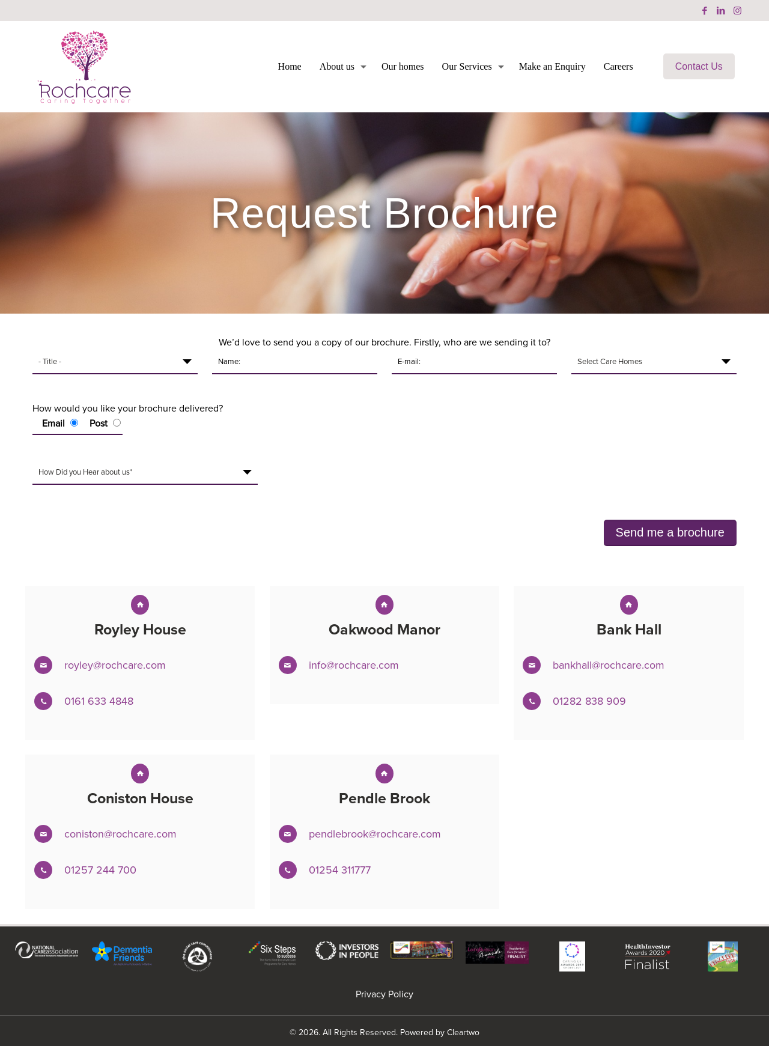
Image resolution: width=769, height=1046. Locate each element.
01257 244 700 (100, 870)
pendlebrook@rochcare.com (375, 834)
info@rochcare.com (354, 665)
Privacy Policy (384, 994)
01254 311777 (340, 870)
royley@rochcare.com (115, 665)
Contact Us (699, 66)
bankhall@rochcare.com (608, 665)
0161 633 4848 (98, 701)
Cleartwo (463, 1032)
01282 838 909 (589, 701)
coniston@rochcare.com (120, 834)
